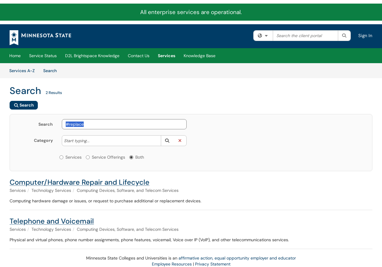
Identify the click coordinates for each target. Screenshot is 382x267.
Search (52, 70)
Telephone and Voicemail (52, 221)
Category (43, 140)
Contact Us (138, 55)
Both (136, 157)
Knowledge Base (199, 55)
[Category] (92, 140)
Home (15, 55)
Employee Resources (172, 264)
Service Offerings (105, 157)
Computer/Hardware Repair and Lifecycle (79, 182)
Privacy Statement (212, 264)
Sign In (365, 36)
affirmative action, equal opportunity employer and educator (237, 258)
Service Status (43, 55)
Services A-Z (22, 70)
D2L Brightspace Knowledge (92, 55)
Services (166, 55)
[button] (167, 141)
